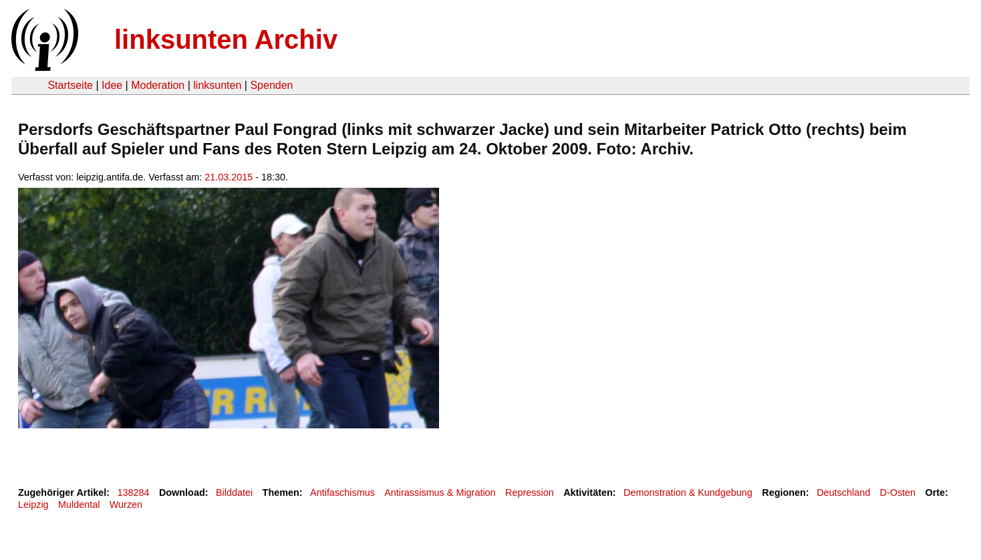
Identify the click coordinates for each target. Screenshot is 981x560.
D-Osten (898, 492)
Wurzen (126, 504)
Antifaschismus (342, 492)
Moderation (157, 85)
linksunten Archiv (225, 39)
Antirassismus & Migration (439, 492)
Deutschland (843, 492)
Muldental (79, 504)
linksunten (217, 85)
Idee (112, 85)
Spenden (271, 85)
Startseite (70, 85)
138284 (134, 492)
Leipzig (33, 504)
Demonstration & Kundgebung (687, 492)
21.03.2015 (228, 177)
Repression (529, 492)
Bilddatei (234, 492)
